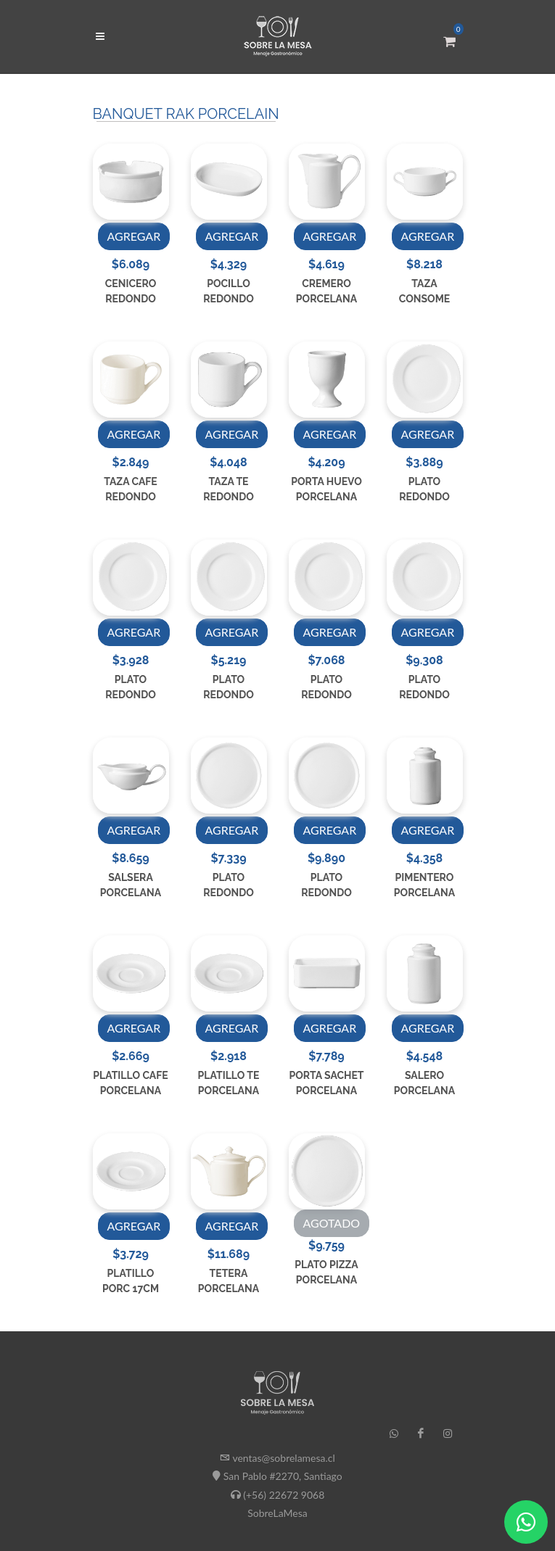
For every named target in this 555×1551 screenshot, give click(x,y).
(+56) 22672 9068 (283, 1494)
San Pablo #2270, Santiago (282, 1476)
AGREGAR (134, 236)
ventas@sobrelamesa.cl (283, 1458)
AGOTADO (332, 1223)
